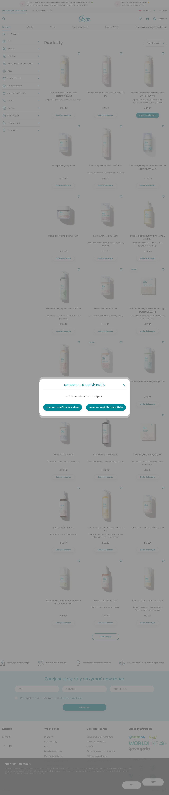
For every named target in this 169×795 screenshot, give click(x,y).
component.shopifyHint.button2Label (106, 407)
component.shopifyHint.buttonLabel (62, 407)
